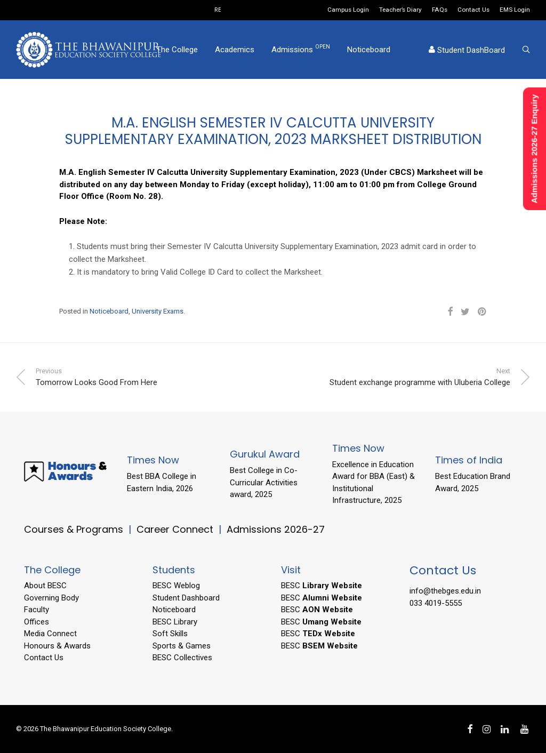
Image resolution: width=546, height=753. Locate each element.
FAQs (439, 10)
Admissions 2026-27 (276, 529)
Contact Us (473, 10)
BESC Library (174, 622)
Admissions (300, 49)
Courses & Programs (73, 529)
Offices (36, 622)
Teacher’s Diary (400, 10)
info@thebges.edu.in (445, 591)
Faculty (36, 609)
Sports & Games (181, 646)
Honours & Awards (57, 646)
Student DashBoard (467, 50)
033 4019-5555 (436, 603)
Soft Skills (170, 633)
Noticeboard (368, 49)
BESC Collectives (182, 657)
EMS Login (515, 10)
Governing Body (51, 598)
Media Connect (50, 633)
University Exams (157, 311)
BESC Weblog (176, 585)
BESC (321, 585)
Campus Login (348, 10)
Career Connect (176, 529)
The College (177, 49)
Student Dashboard (186, 598)
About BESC (45, 585)
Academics (234, 49)
